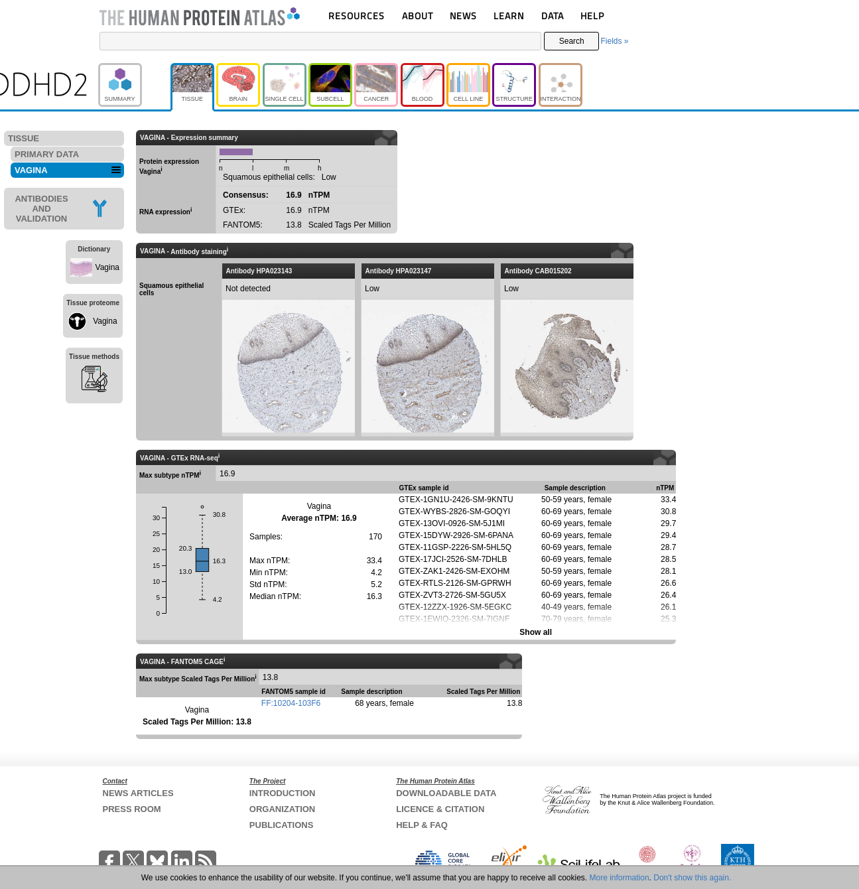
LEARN (509, 16)
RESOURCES (356, 16)
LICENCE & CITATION (440, 809)
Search (571, 41)
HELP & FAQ (422, 825)
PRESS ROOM (132, 809)
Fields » (614, 41)
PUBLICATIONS (281, 825)
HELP (592, 16)
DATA (552, 16)
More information (619, 877)
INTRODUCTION (282, 793)
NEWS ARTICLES (138, 793)
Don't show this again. (692, 877)
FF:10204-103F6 (290, 703)
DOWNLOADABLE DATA (446, 793)
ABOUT (417, 16)
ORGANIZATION (282, 809)
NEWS (463, 16)
